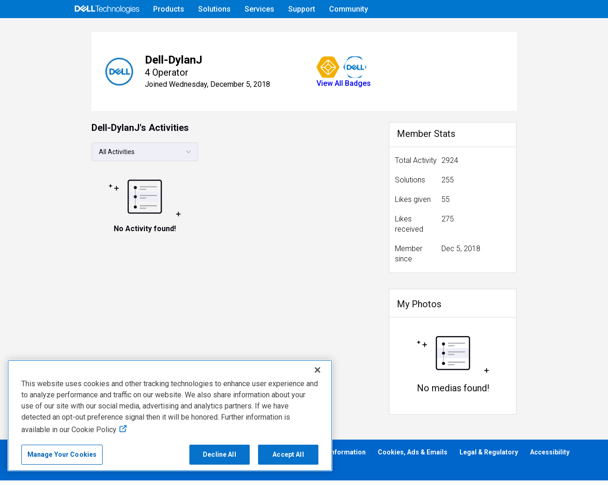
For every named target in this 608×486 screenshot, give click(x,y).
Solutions (214, 9)
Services (259, 9)
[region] (169, 415)
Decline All (219, 454)
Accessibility (549, 457)
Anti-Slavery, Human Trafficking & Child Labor (79, 472)
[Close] (317, 370)
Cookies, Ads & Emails (412, 457)
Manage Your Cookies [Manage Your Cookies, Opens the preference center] (62, 454)
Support (301, 9)
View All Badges (313, 109)
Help (476, 30)
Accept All (288, 454)
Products (168, 9)
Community (348, 9)
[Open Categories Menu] (107, 31)
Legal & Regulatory (488, 457)
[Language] (536, 31)
